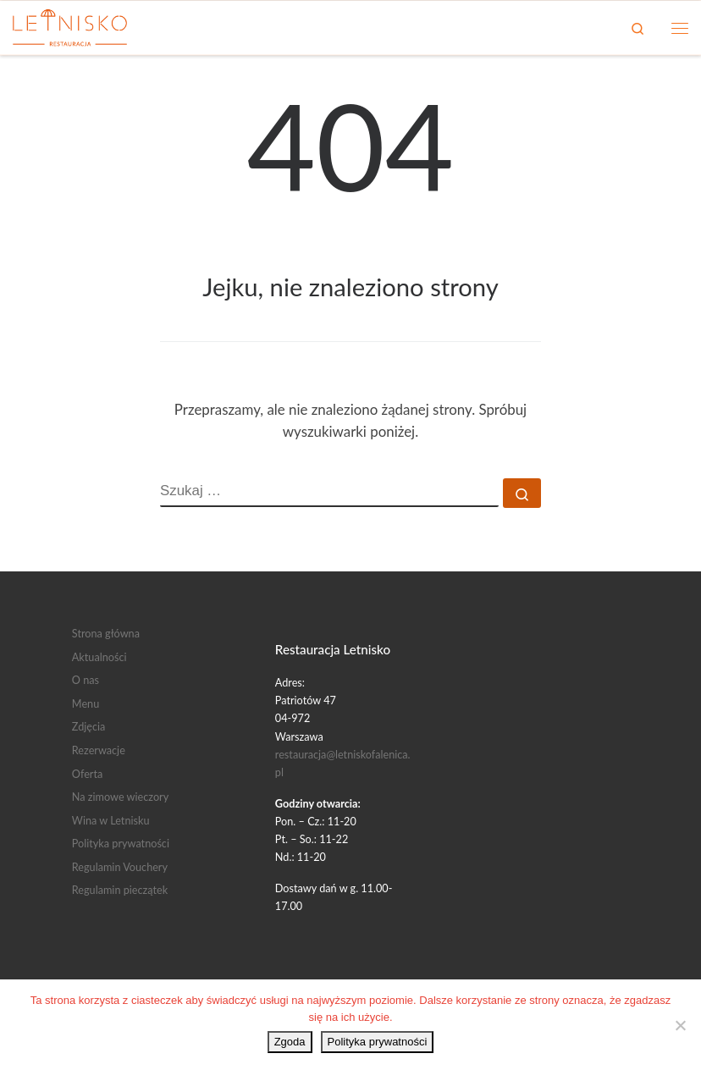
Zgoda (290, 1041)
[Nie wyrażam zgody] (679, 1025)
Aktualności (99, 657)
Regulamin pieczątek (120, 889)
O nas (85, 680)
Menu (85, 703)
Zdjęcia (89, 726)
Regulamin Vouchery (120, 867)
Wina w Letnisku (111, 820)
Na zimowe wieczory (120, 796)
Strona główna (106, 633)
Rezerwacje (98, 750)
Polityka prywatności (120, 843)
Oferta (87, 773)
